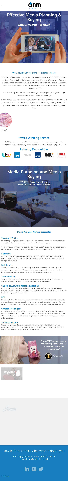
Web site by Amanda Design (10, 480)
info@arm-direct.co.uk (38, 459)
